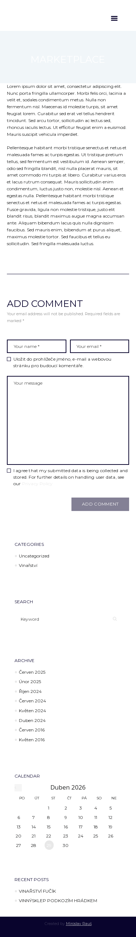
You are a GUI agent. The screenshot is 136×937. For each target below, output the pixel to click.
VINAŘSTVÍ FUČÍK (37, 891)
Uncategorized (34, 556)
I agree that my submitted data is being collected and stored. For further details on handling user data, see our (70, 477)
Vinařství (28, 565)
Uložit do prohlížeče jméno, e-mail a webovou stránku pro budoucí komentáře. (62, 362)
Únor (30, 681)
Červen (32, 672)
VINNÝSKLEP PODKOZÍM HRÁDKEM (58, 900)
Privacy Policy (37, 483)
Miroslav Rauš (79, 923)
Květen (32, 710)
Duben (32, 720)
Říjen (30, 691)
